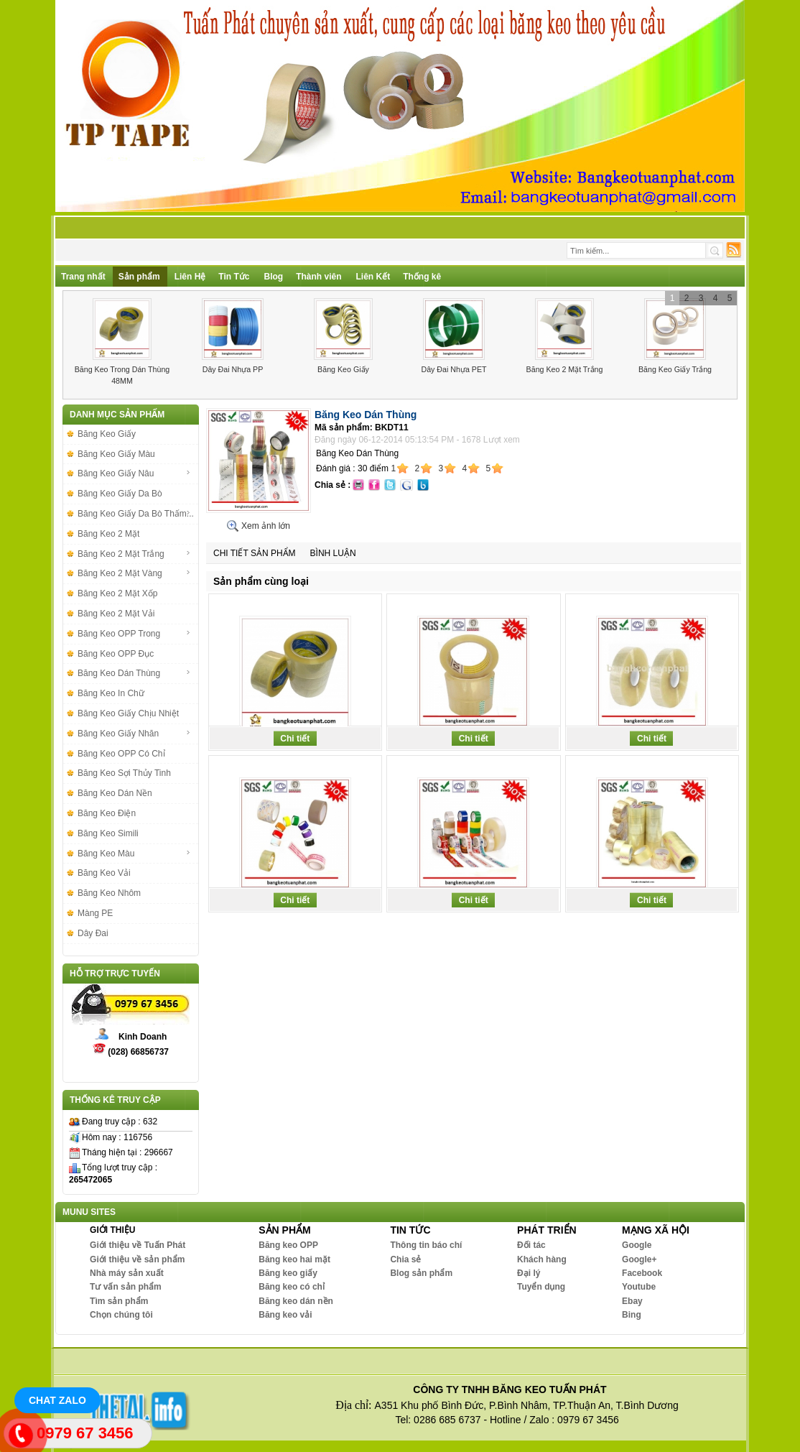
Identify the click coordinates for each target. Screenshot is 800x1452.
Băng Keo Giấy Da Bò (120, 494)
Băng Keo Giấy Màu (116, 454)
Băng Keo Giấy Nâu (134, 473)
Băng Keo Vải (104, 873)
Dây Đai (93, 933)
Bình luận (333, 553)
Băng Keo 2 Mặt (108, 534)
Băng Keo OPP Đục (116, 654)
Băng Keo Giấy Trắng (675, 369)
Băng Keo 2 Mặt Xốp (117, 593)
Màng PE (95, 913)
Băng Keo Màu (134, 853)
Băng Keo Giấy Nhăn (134, 734)
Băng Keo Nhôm (109, 893)
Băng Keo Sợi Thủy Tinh (124, 773)
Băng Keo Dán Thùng (134, 673)
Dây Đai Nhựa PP (233, 369)
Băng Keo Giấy (343, 369)
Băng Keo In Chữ (111, 693)
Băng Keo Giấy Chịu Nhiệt (128, 713)
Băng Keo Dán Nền (115, 793)
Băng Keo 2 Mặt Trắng (564, 369)
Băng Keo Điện (107, 813)
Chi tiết (295, 739)
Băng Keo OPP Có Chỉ (121, 754)
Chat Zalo (57, 1400)
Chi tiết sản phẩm (254, 553)
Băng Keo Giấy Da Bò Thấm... (136, 514)
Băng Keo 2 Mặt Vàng (134, 573)
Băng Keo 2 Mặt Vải (116, 614)
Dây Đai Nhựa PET (453, 369)
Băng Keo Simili (108, 833)
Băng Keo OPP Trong (134, 634)
